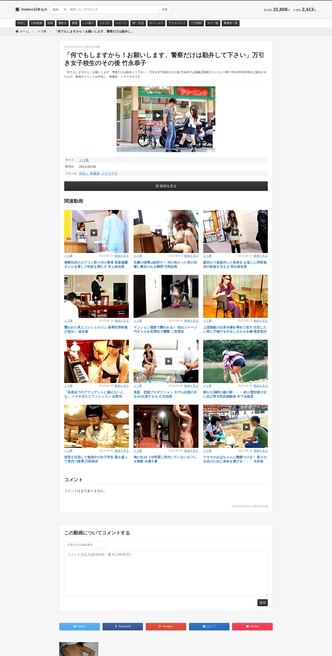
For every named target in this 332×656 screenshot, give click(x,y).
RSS (68, 648)
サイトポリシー (51, 648)
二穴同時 (196, 23)
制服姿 (95, 173)
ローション (156, 23)
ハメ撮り (88, 23)
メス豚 (84, 160)
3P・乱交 (138, 23)
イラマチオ (109, 173)
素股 (75, 23)
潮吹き (62, 23)
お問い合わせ (28, 648)
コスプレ (105, 23)
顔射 (50, 23)
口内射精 (36, 23)
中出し (21, 23)
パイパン (121, 23)
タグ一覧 (212, 23)
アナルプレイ (177, 23)
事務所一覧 (231, 23)
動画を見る (168, 186)
